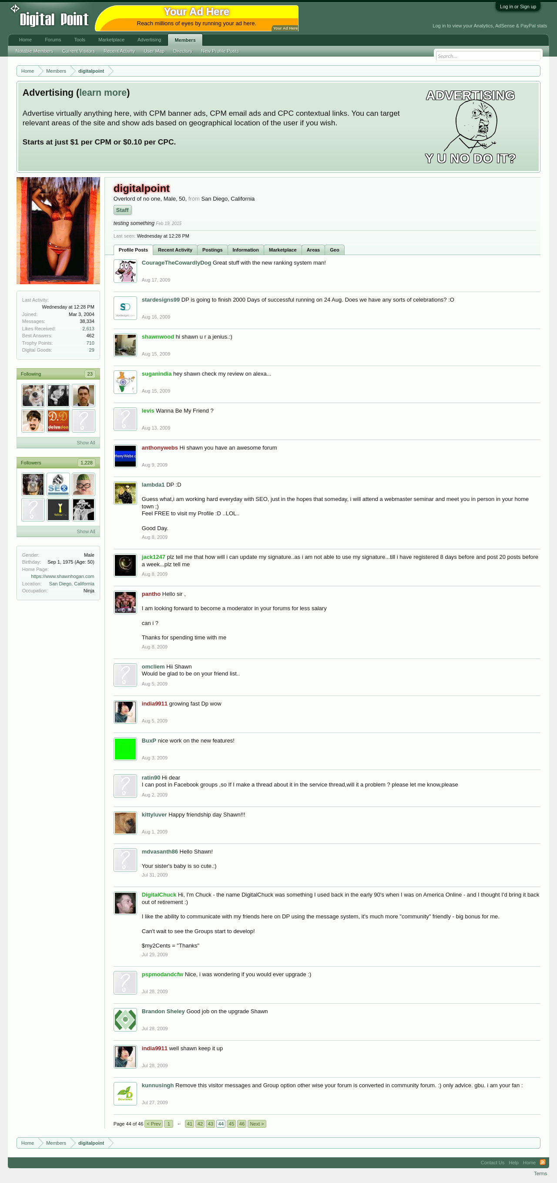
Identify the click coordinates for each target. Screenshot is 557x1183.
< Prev (154, 1123)
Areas (313, 249)
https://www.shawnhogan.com (62, 576)
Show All (86, 442)
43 (210, 1123)
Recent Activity (175, 249)
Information (246, 249)
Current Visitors (78, 51)
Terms (540, 1173)
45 (231, 1123)
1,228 (87, 462)
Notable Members (35, 51)
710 (90, 343)
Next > (257, 1123)
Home (25, 39)
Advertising (149, 39)
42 (200, 1123)
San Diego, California (71, 583)
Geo (334, 249)
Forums (53, 39)
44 (221, 1123)
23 (90, 373)
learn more (103, 92)
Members (184, 40)
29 (91, 350)
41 (189, 1123)
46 (242, 1123)
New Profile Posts (220, 51)
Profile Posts (133, 249)
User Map (154, 51)
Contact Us (492, 1162)
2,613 (88, 328)
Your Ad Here (285, 28)
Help (514, 1162)
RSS (542, 1162)
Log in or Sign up (518, 6)
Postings (212, 249)
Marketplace (283, 249)
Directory (182, 51)
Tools (79, 39)
